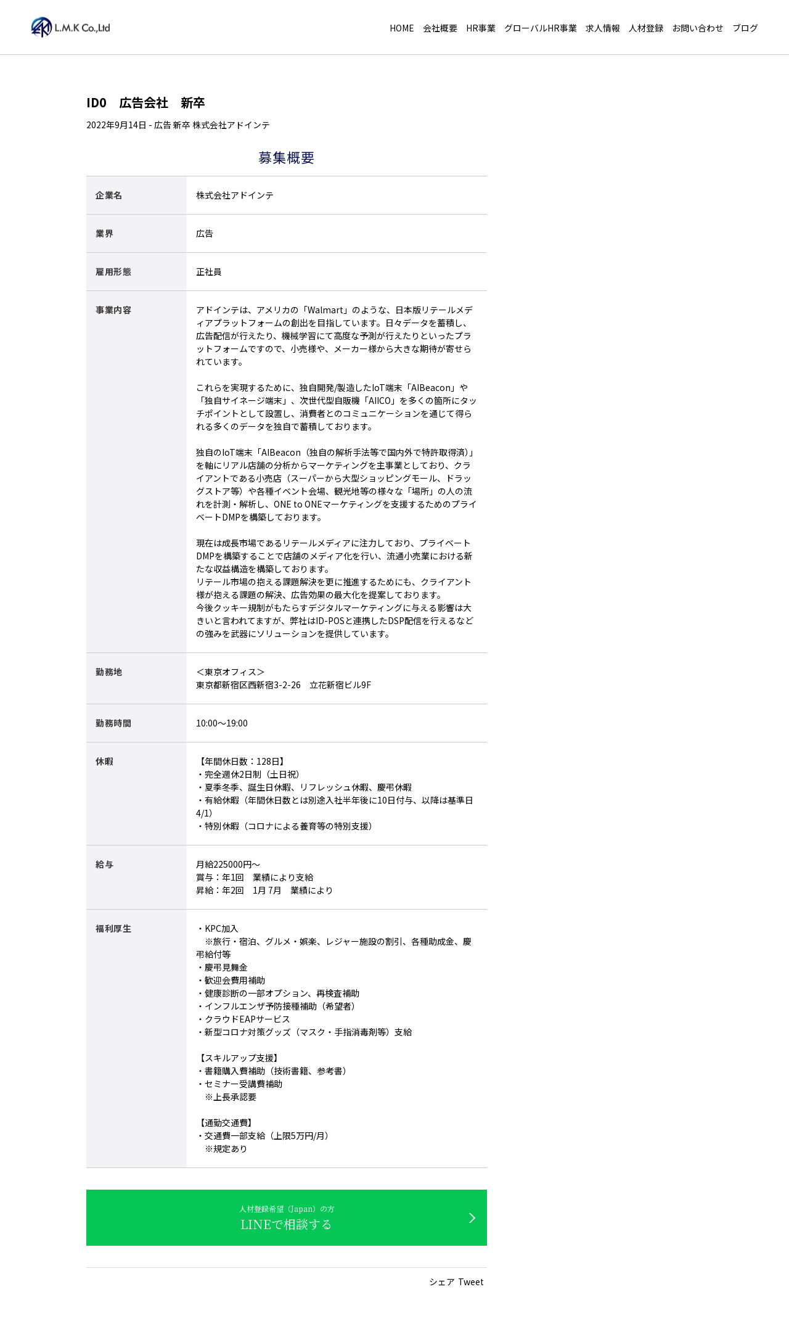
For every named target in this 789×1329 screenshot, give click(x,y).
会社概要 (440, 28)
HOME (402, 28)
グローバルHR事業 (540, 28)
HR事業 (481, 28)
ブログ (745, 28)
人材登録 (646, 28)
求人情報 (603, 28)
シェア (442, 1281)
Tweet (471, 1281)
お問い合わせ (698, 28)
